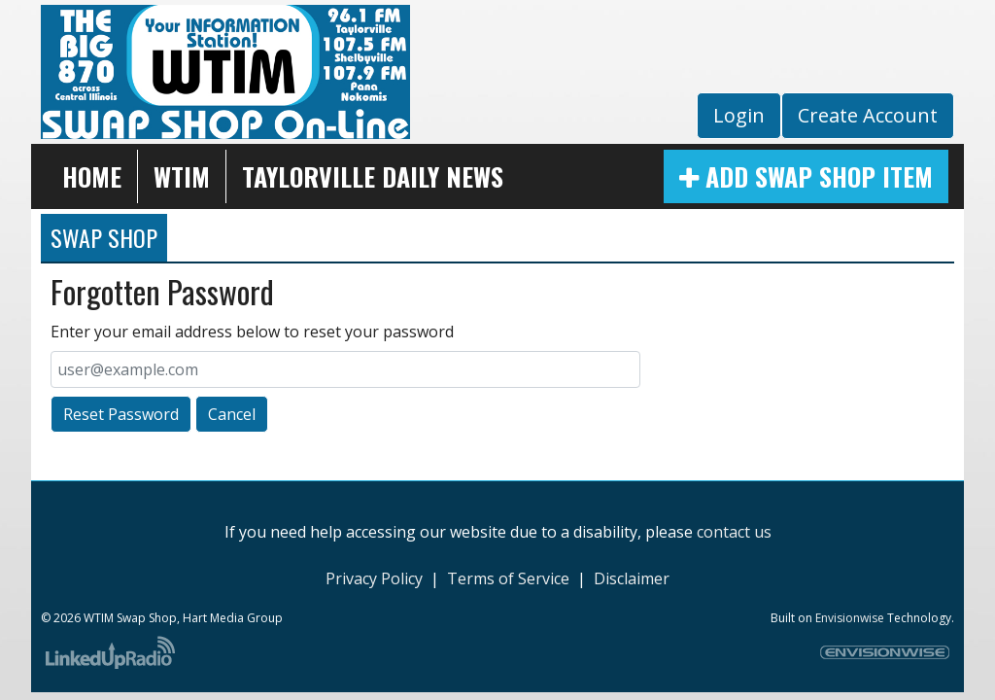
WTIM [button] (182, 176)
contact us (734, 531)
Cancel (232, 414)
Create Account (868, 115)
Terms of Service (508, 578)
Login (739, 115)
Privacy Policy (374, 578)
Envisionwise (849, 618)
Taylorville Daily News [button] (372, 176)
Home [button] (91, 176)
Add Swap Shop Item (806, 176)
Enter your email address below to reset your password (252, 331)
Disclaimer (631, 578)
